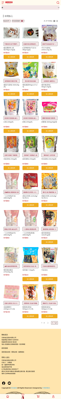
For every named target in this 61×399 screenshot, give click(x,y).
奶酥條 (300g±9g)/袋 (49, 122)
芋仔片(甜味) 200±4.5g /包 (46, 49)
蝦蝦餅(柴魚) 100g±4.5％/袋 (46, 308)
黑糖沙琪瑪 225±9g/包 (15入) (48, 197)
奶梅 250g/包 (27, 122)
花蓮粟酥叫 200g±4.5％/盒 (9, 308)
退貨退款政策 (6, 352)
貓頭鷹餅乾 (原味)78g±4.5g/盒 (9, 49)
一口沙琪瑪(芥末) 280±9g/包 (10, 197)
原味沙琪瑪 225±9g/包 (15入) (29, 197)
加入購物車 (11, 57)
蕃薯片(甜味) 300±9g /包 (11, 86)
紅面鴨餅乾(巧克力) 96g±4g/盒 (29, 49)
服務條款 (21, 352)
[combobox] (7, 21)
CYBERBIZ (46, 388)
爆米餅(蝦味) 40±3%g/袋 (45, 234)
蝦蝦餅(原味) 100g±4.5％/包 (27, 308)
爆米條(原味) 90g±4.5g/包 (46, 86)
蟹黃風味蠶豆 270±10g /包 (8, 271)
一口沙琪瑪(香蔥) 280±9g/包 (28, 234)
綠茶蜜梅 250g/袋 (29, 159)
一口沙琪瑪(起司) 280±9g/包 (10, 234)
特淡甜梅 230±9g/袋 (48, 159)
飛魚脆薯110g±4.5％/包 (29, 86)
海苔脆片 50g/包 (28, 270)
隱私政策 (14, 352)
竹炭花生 (44, 270)
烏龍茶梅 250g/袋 (10, 159)
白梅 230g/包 (8, 122)
